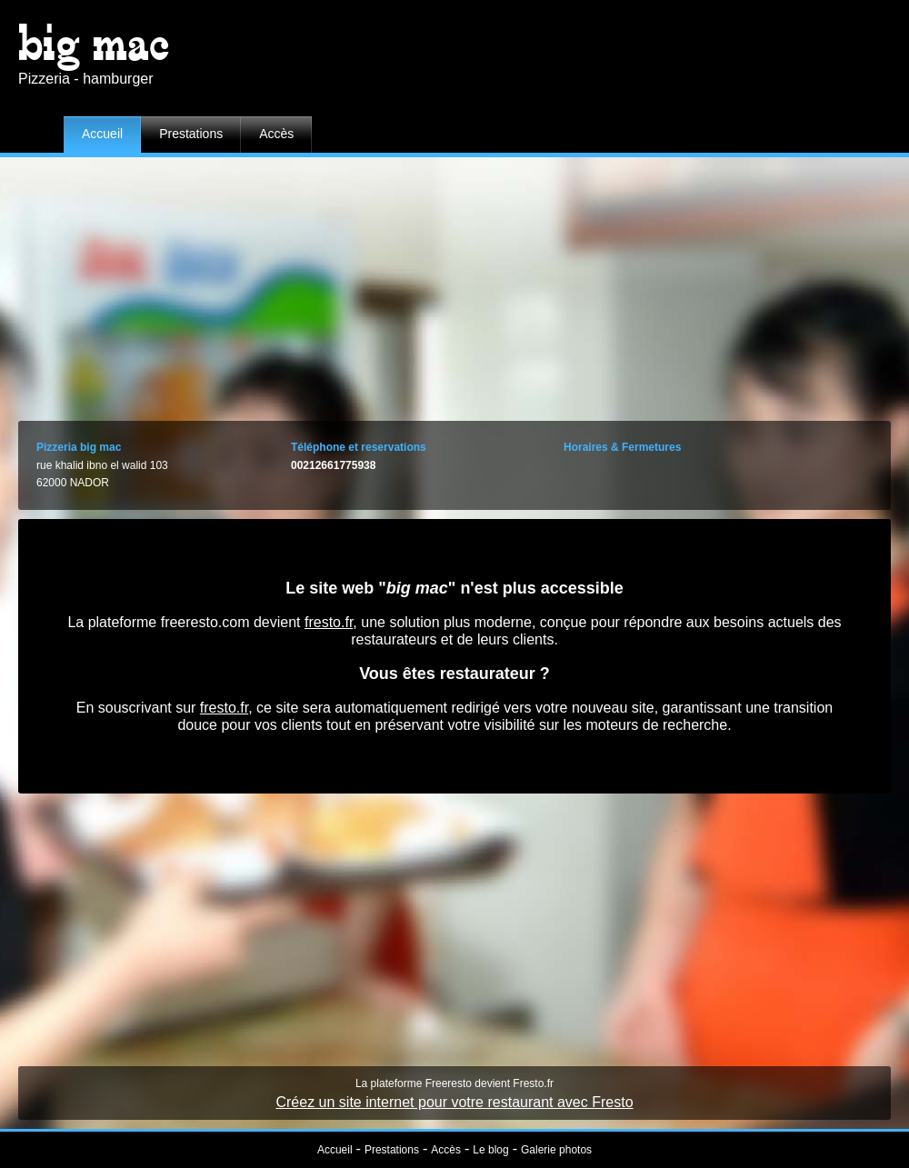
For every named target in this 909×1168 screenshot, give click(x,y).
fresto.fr (329, 622)
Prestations (191, 133)
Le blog (490, 1149)
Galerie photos (556, 1149)
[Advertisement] (455, 284)
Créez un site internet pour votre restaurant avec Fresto (454, 1102)
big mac (94, 44)
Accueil (102, 133)
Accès (276, 133)
